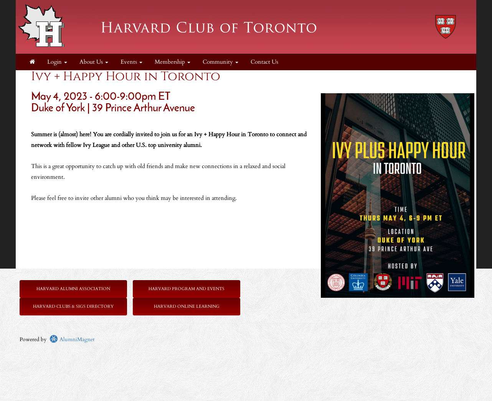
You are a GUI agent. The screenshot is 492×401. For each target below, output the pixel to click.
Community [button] (220, 62)
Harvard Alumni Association (73, 289)
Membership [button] (172, 62)
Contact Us (264, 62)
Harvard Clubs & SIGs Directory (73, 306)
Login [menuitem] (57, 62)
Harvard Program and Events (187, 289)
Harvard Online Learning (187, 306)
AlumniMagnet (72, 339)
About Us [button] (93, 62)
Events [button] (131, 62)
